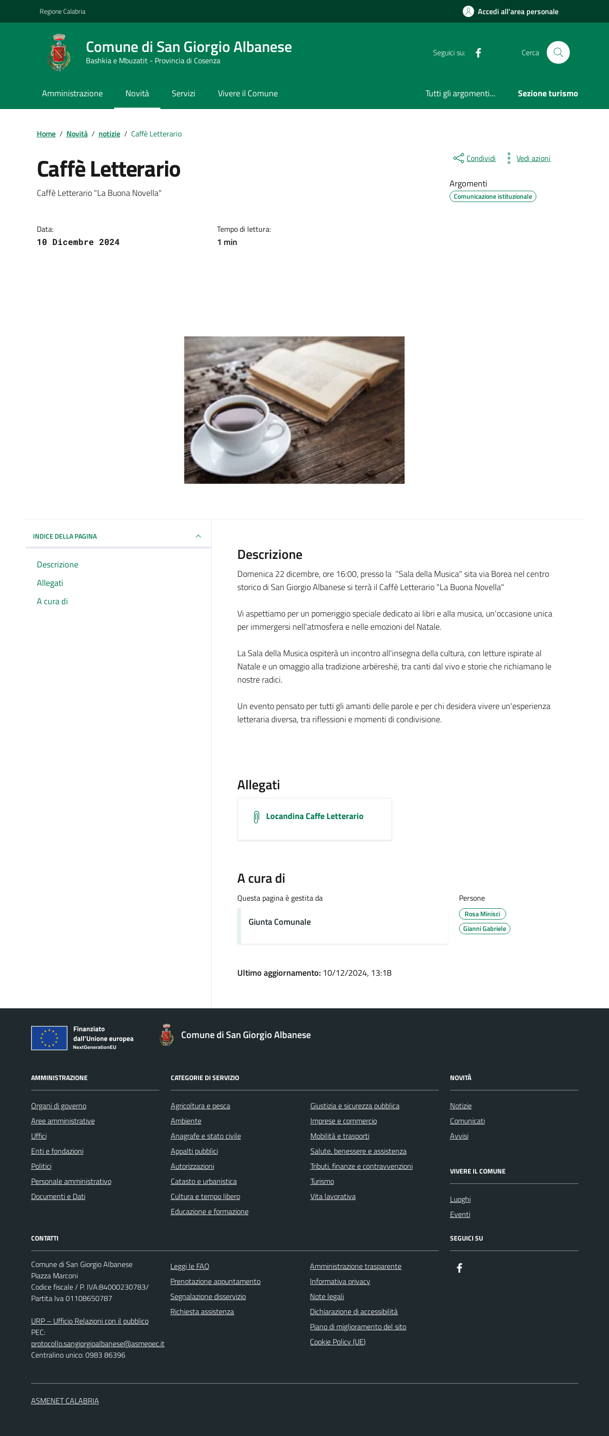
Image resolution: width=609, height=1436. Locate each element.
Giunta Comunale (280, 921)
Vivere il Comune (248, 93)
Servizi (183, 93)
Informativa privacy (340, 1281)
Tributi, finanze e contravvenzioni (361, 1166)
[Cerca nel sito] (558, 52)
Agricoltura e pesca (200, 1105)
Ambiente (186, 1120)
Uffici (39, 1135)
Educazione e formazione (210, 1211)
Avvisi (459, 1135)
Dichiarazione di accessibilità (354, 1311)
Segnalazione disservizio (208, 1296)
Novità (137, 93)
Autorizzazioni (192, 1166)
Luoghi (460, 1199)
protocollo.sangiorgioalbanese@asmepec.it (98, 1343)
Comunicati (467, 1120)
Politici (41, 1166)
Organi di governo (58, 1105)
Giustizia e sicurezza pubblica (355, 1105)
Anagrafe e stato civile (206, 1135)
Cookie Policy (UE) (338, 1341)
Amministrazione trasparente (355, 1266)
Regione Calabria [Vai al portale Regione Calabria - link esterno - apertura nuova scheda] (62, 11)
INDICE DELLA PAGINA (118, 536)
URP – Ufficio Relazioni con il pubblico (90, 1320)
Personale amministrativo (71, 1181)
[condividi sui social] (474, 158)
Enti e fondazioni (57, 1151)
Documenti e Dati (58, 1196)
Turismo (322, 1181)
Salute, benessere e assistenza (358, 1151)
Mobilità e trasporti (339, 1135)
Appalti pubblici (194, 1151)
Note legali (327, 1296)
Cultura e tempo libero (205, 1196)
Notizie (461, 1105)
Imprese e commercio (343, 1120)
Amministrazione (72, 93)
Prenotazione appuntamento (215, 1281)
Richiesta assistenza (202, 1311)
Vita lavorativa (333, 1196)
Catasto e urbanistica (204, 1181)
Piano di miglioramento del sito (358, 1326)
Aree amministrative (63, 1120)
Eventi (460, 1214)
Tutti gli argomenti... (460, 93)
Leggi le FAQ (189, 1266)
